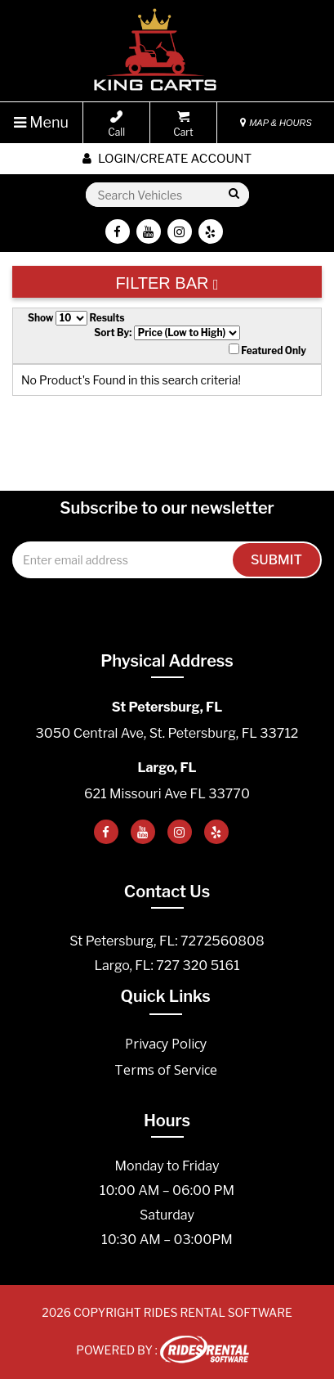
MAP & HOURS (276, 123)
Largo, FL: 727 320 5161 (166, 965)
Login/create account (167, 158)
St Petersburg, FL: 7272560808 (166, 941)
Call (116, 124)
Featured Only (267, 350)
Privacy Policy (166, 1044)
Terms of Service (165, 1070)
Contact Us (167, 891)
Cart (183, 124)
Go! (233, 194)
